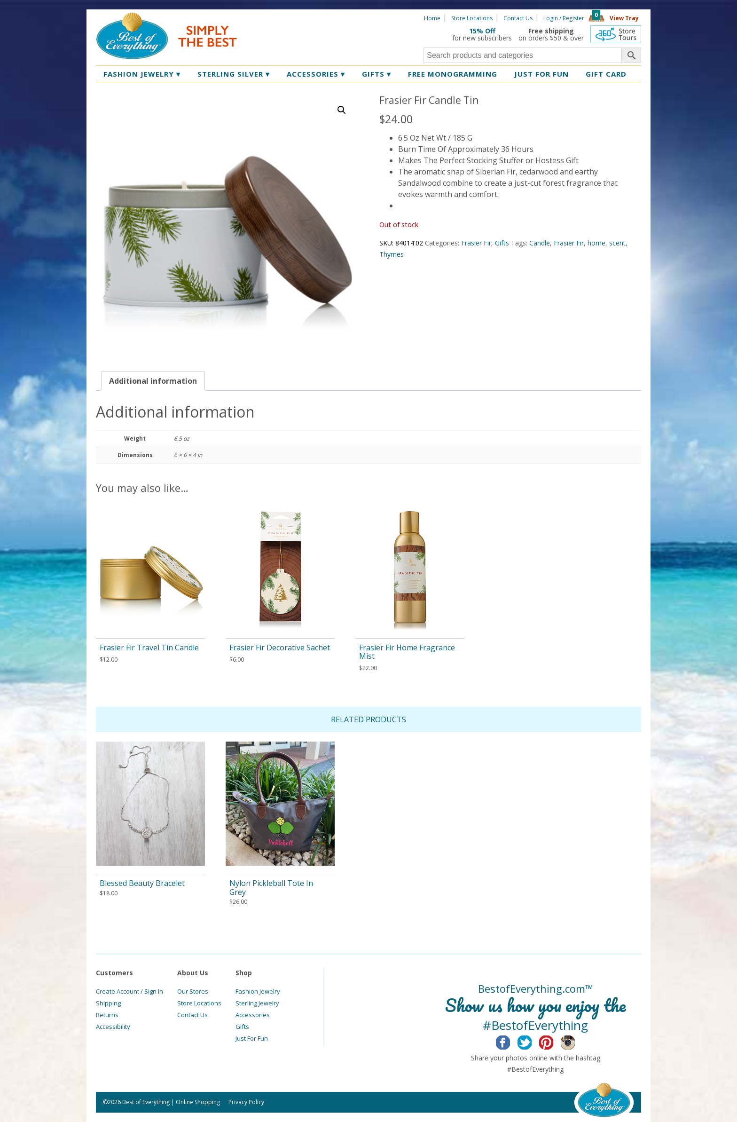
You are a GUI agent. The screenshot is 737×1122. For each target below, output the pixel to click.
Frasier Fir (476, 242)
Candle (539, 242)
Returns (107, 1015)
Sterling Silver (233, 74)
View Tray (624, 18)
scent (617, 242)
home (596, 242)
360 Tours (615, 34)
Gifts (376, 74)
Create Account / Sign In (129, 991)
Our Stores (192, 991)
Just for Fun (541, 74)
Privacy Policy (246, 1102)
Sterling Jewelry (257, 1003)
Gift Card (606, 74)
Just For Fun (251, 1038)
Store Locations (472, 18)
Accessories (316, 74)
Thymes (391, 254)
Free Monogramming (452, 74)
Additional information (153, 381)
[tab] (153, 381)
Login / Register (563, 18)
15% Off (482, 30)
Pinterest (553, 1041)
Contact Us (518, 18)
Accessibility (113, 1026)
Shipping (108, 1003)
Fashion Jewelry (141, 74)
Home (432, 18)
